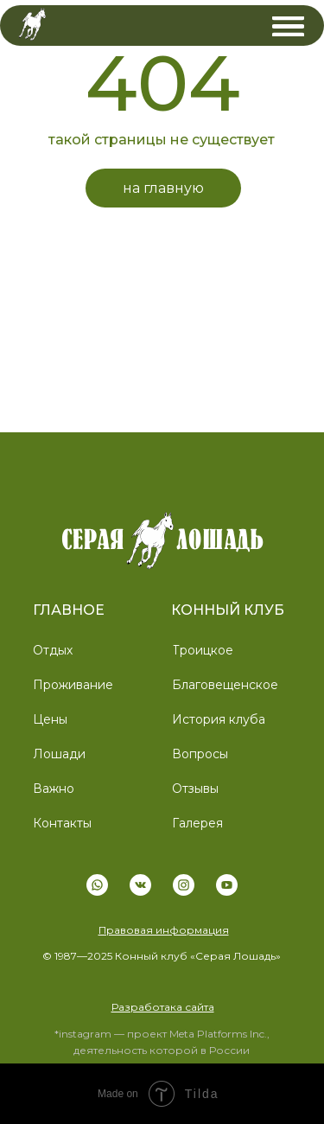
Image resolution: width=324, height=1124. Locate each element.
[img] (287, 26)
